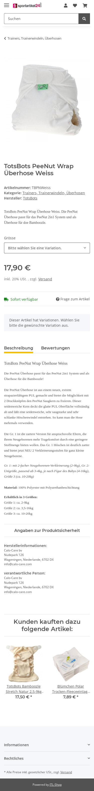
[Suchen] (41, 18)
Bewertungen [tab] (55, 348)
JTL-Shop (56, 784)
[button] (65, 6)
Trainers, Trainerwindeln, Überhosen (54, 192)
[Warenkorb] (85, 6)
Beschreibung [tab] (18, 348)
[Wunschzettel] (75, 6)
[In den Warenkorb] (8, 54)
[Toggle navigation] (6, 3)
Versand (45, 279)
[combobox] (47, 248)
